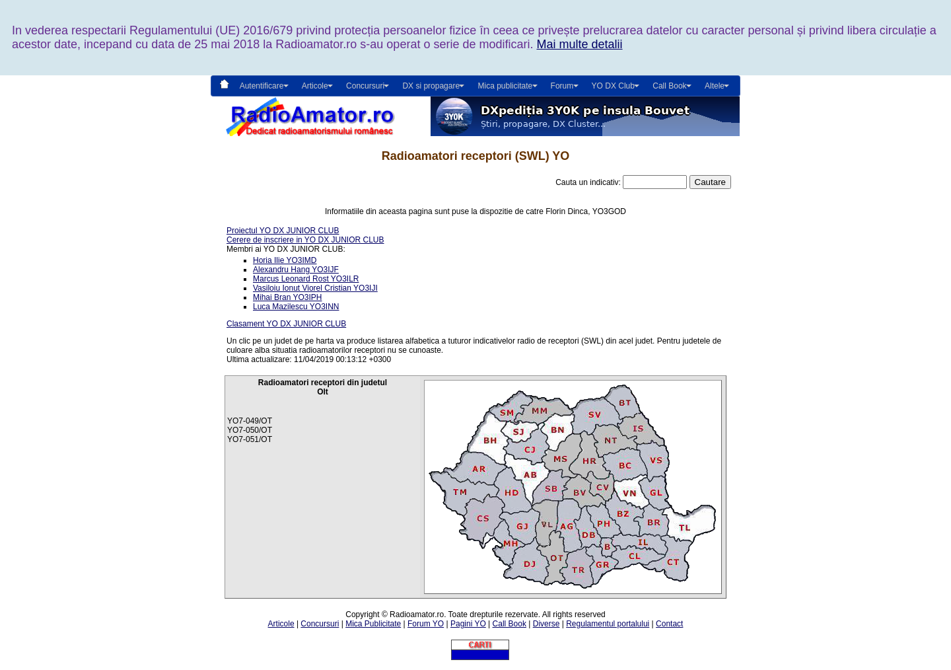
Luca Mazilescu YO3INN (296, 306)
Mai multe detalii (579, 44)
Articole (281, 623)
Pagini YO (468, 623)
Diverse (546, 623)
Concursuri (319, 623)
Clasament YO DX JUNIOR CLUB (286, 323)
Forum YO (425, 623)
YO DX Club (613, 86)
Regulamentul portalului (607, 623)
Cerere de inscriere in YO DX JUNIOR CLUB (305, 239)
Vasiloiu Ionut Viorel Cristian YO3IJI (315, 288)
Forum (562, 86)
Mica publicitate (504, 86)
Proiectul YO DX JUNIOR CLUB (283, 230)
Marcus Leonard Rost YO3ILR (306, 278)
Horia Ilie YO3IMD (284, 260)
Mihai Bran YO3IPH (287, 297)
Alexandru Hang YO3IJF (296, 269)
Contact (669, 623)
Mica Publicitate (373, 623)
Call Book (669, 86)
